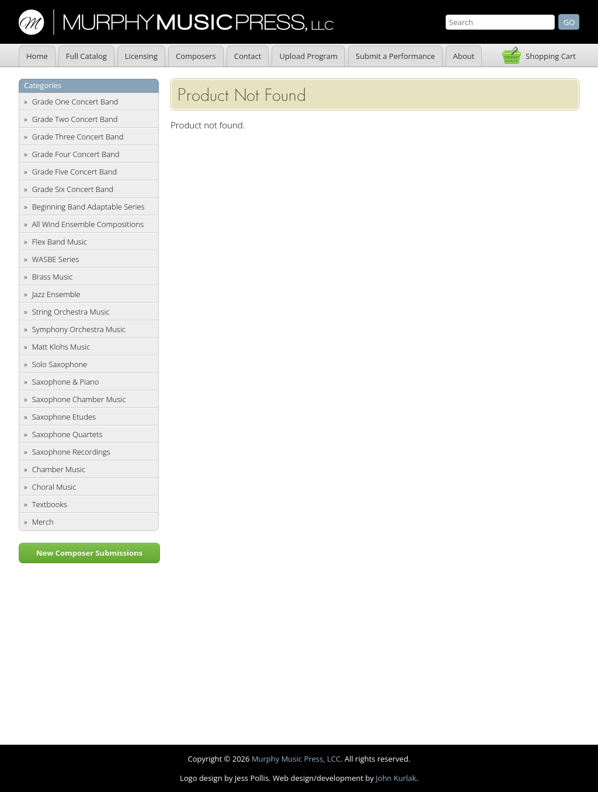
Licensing (141, 56)
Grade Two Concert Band (75, 119)
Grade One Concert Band (75, 101)
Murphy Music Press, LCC (296, 758)
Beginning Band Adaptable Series (88, 206)
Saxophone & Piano (65, 381)
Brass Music (52, 276)
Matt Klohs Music (61, 346)
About (464, 56)
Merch (43, 522)
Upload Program (308, 56)
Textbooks (49, 504)
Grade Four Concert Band (76, 154)
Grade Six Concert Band (72, 189)
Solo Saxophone (60, 364)
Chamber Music (59, 469)
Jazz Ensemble (56, 294)
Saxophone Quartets (67, 434)
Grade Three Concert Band (78, 136)
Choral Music (54, 487)
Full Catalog (86, 56)
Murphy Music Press (176, 22)
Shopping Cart (551, 56)
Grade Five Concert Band (74, 171)
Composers (196, 56)
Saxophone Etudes (64, 416)
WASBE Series (55, 259)
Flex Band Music (59, 241)
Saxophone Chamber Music (79, 399)
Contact (248, 56)
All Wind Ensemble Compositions (88, 224)
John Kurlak (396, 778)
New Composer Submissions (89, 552)
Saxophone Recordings (71, 451)
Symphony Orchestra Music (79, 329)
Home (37, 56)
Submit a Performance (395, 56)
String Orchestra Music (71, 311)
